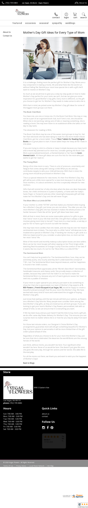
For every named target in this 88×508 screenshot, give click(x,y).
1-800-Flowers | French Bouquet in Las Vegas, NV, (53, 286)
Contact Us (7, 36)
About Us (7, 32)
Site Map (50, 466)
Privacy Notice (21, 466)
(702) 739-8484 (11, 3)
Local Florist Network (36, 466)
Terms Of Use (8, 466)
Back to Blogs (29, 363)
